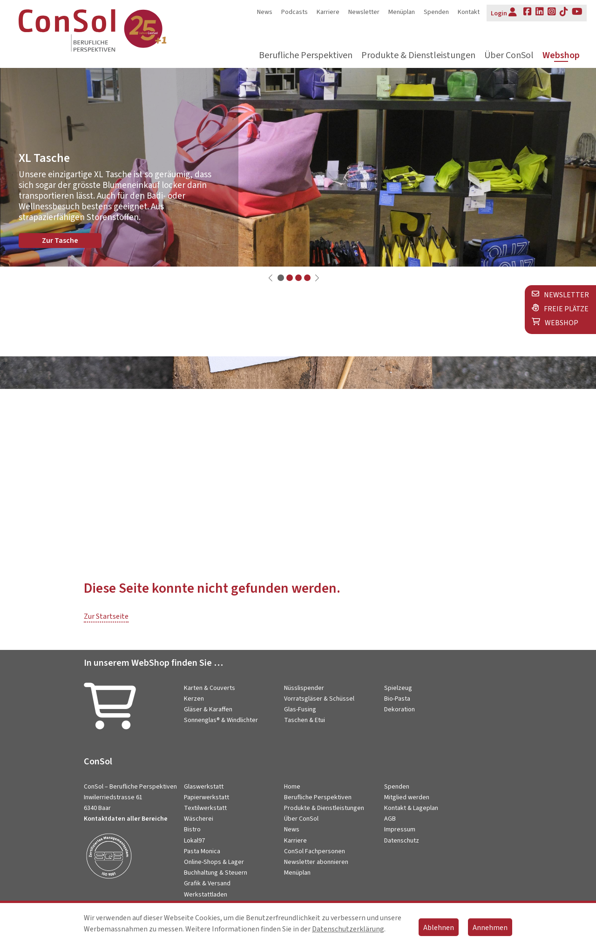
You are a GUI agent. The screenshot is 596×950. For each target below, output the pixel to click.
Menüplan (401, 12)
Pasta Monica (202, 851)
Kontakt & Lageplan (411, 808)
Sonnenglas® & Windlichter (221, 720)
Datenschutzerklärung (348, 929)
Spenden (436, 12)
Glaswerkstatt (204, 786)
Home (292, 786)
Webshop (561, 55)
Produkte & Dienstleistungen (418, 55)
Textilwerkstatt (205, 808)
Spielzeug (398, 688)
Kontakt (469, 12)
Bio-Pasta (397, 698)
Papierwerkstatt (206, 797)
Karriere (328, 12)
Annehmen (490, 928)
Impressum (399, 829)
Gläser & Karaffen (208, 709)
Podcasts (294, 12)
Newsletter (363, 12)
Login (504, 12)
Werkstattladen (205, 894)
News (264, 12)
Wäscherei (198, 818)
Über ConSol (509, 55)
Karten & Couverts (209, 688)
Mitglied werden (406, 797)
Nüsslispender (304, 688)
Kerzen (194, 698)
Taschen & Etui (304, 720)
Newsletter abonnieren (316, 862)
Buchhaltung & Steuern (215, 872)
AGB (390, 818)
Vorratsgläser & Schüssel (319, 698)
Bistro (192, 829)
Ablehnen (438, 928)
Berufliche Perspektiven (305, 55)
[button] (281, 277)
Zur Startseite (106, 616)
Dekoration (399, 709)
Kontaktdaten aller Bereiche (126, 818)
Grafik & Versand (207, 883)
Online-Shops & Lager (214, 862)
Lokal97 (194, 840)
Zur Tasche (60, 240)
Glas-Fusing (300, 709)
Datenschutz (401, 840)
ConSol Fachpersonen (314, 851)
